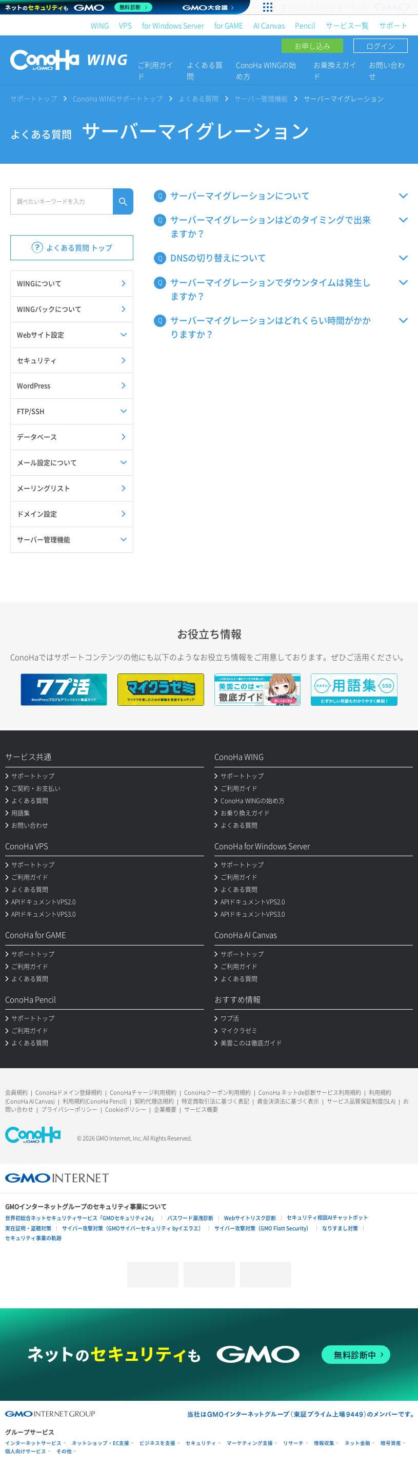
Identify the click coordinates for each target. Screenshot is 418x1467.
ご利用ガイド (155, 70)
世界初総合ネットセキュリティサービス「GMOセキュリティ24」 (80, 1218)
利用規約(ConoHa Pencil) (95, 1101)
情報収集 (324, 1443)
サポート (393, 25)
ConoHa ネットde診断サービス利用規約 (309, 1092)
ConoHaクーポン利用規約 (217, 1092)
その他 (64, 1451)
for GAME (228, 25)
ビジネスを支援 (157, 1443)
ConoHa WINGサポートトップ (118, 98)
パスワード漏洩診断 (190, 1218)
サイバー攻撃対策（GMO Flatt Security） (262, 1228)
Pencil (305, 25)
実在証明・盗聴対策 (28, 1228)
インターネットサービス (33, 1443)
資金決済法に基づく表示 (288, 1101)
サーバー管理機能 (261, 98)
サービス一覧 (347, 25)
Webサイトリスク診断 (250, 1218)
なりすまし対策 (340, 1228)
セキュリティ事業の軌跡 (33, 1238)
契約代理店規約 (154, 1101)
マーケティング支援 (250, 1443)
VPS (125, 25)
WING (100, 25)
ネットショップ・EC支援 (100, 1443)
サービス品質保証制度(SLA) (361, 1101)
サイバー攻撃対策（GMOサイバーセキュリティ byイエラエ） (133, 1228)
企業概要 (165, 1109)
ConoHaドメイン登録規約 (68, 1092)
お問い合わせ (387, 70)
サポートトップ (33, 98)
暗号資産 (391, 1443)
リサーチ (293, 1443)
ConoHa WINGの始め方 (266, 70)
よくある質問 (205, 70)
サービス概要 (201, 1109)
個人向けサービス (25, 1451)
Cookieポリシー (125, 1109)
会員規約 (16, 1092)
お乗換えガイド (334, 70)
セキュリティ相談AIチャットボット (327, 1217)
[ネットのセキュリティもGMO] (79, 7)
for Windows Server (173, 25)
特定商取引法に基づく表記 (215, 1101)
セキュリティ (201, 1443)
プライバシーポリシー (69, 1109)
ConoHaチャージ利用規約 (143, 1092)
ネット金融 (357, 1443)
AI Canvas (269, 25)
